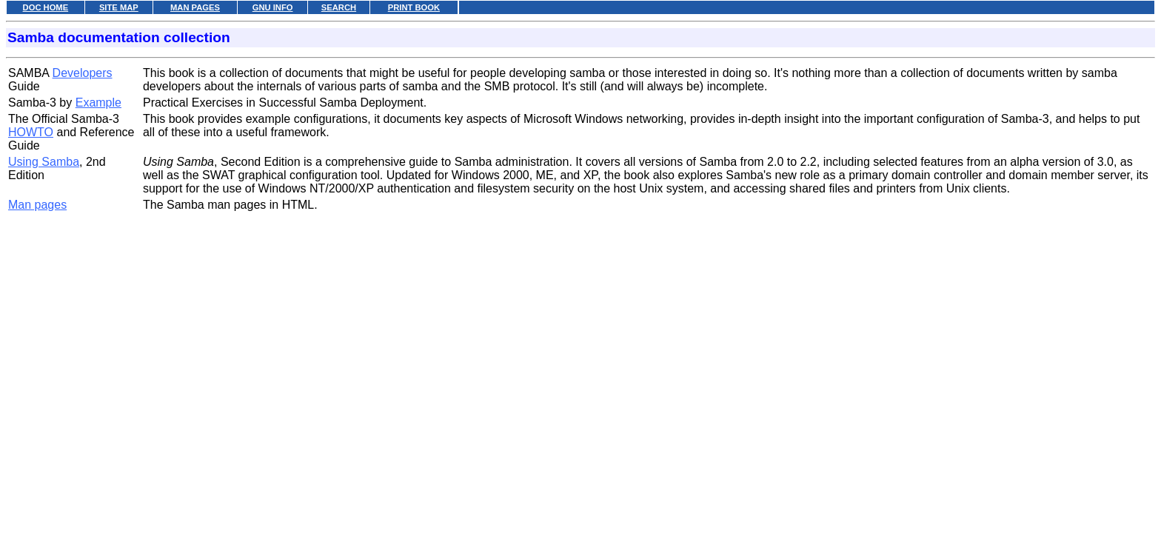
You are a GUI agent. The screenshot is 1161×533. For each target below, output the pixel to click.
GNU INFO (272, 7)
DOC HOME (46, 7)
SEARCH (338, 7)
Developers (83, 73)
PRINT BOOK (414, 7)
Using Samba (43, 161)
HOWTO (30, 132)
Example (98, 102)
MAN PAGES (195, 7)
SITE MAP (118, 7)
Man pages (37, 204)
